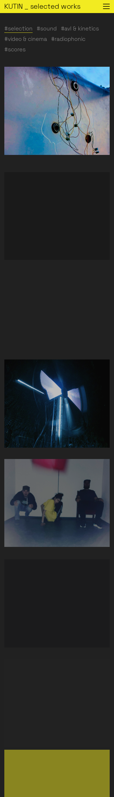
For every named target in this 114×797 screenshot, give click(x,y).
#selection (18, 28)
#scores (15, 49)
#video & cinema (25, 39)
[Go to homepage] (42, 6)
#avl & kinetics (80, 28)
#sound (47, 28)
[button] (106, 6)
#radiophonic (68, 39)
